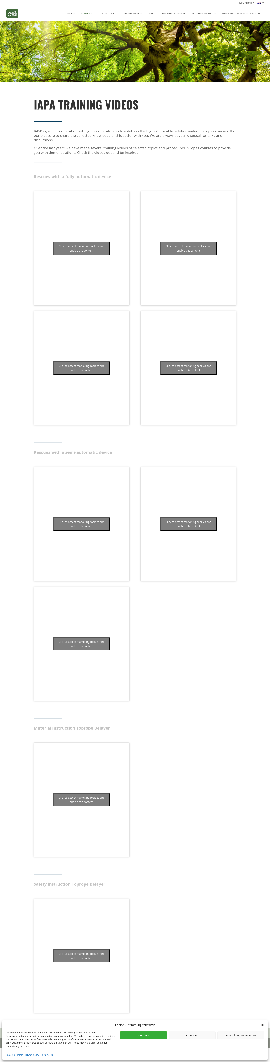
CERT (150, 13)
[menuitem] (260, 4)
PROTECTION (131, 13)
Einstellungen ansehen (241, 1035)
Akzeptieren (143, 1035)
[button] (262, 1025)
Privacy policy (32, 1055)
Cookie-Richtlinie (14, 1055)
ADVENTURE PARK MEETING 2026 (240, 13)
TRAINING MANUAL (201, 13)
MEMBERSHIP (246, 3)
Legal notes (47, 1055)
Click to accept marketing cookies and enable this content (81, 248)
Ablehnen (192, 1035)
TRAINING (86, 13)
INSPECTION (108, 13)
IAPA (69, 13)
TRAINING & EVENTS (173, 13)
